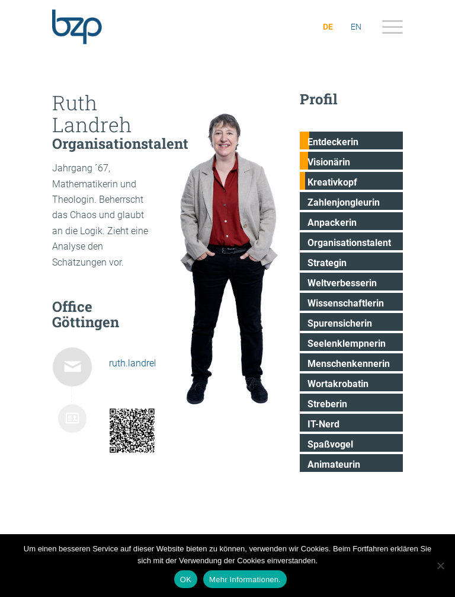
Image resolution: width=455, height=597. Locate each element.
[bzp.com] (110, 26)
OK (185, 579)
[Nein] (440, 566)
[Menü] (386, 26)
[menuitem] (386, 26)
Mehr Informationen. (245, 579)
